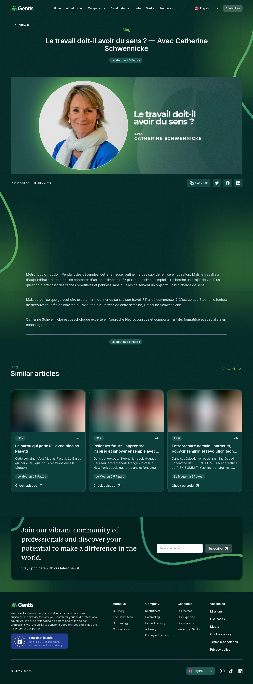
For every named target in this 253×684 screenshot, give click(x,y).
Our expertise (186, 617)
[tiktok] (231, 671)
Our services (121, 629)
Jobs (138, 8)
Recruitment (152, 611)
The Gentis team (123, 617)
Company (97, 8)
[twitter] (217, 183)
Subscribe (218, 548)
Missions (216, 611)
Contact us (232, 8)
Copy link (199, 183)
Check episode (29, 485)
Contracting (152, 617)
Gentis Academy (155, 623)
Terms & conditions (224, 642)
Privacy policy (220, 649)
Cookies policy (221, 634)
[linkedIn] (238, 183)
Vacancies (217, 604)
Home (58, 8)
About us (74, 8)
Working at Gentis (189, 629)
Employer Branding (157, 635)
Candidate (120, 8)
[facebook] (227, 183)
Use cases (166, 8)
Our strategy (121, 623)
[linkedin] (240, 671)
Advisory (150, 629)
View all (22, 25)
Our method (185, 611)
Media (150, 8)
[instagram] (222, 671)
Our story (118, 611)
